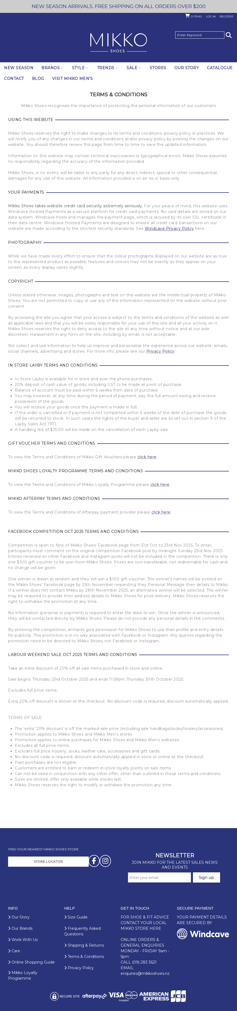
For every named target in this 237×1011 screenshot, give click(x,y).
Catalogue (220, 67)
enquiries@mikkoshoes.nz (145, 973)
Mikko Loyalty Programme (22, 975)
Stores (158, 67)
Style (78, 67)
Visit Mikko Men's (72, 78)
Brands (50, 67)
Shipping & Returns (84, 945)
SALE (132, 67)
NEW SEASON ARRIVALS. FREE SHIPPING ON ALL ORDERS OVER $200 (119, 6)
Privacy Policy (160, 351)
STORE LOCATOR (48, 861)
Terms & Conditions (84, 956)
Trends (105, 67)
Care (14, 951)
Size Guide (76, 917)
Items (196, 16)
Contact (14, 78)
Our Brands (20, 928)
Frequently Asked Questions (82, 931)
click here (147, 457)
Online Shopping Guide (31, 962)
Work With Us (23, 939)
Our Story (186, 67)
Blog (38, 78)
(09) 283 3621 (144, 962)
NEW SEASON (18, 67)
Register (226, 16)
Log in (211, 16)
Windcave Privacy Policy (169, 228)
